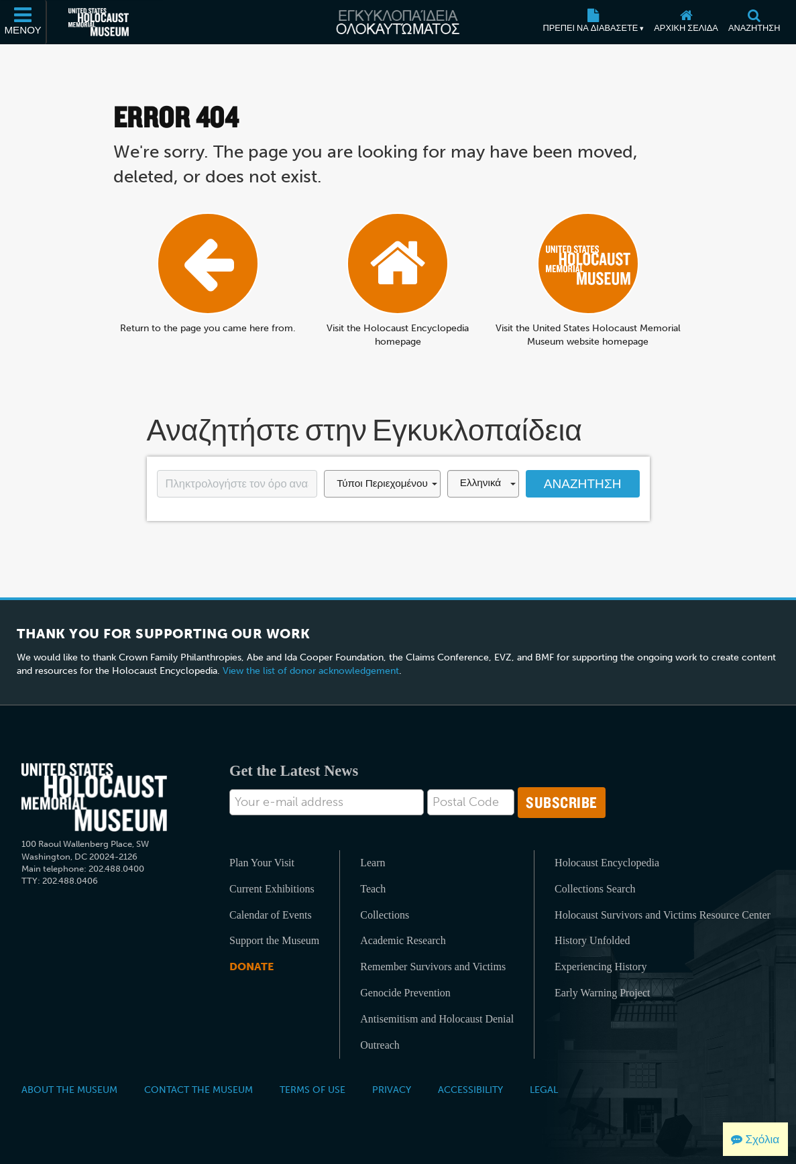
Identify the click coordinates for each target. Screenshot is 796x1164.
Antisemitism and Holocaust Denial (437, 1019)
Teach (373, 888)
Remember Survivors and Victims (433, 966)
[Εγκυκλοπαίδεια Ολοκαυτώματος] (398, 22)
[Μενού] (23, 22)
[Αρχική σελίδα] (686, 22)
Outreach (380, 1045)
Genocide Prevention (405, 992)
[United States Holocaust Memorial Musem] (94, 797)
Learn (372, 862)
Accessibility (470, 1090)
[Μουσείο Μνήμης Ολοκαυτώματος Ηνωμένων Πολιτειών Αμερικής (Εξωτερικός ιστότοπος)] (98, 22)
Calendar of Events (270, 915)
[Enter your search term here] (237, 484)
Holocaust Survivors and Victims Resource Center (663, 915)
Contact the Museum (198, 1090)
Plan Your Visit (261, 862)
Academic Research (402, 940)
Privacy (391, 1090)
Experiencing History (600, 966)
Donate (251, 966)
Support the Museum (274, 940)
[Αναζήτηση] (754, 22)
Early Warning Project (602, 992)
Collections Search (595, 888)
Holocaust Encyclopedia (607, 862)
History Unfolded (592, 940)
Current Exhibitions (272, 888)
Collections (384, 915)
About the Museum (69, 1090)
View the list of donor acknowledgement (311, 671)
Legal (544, 1090)
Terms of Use (312, 1090)
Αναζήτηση (583, 483)
